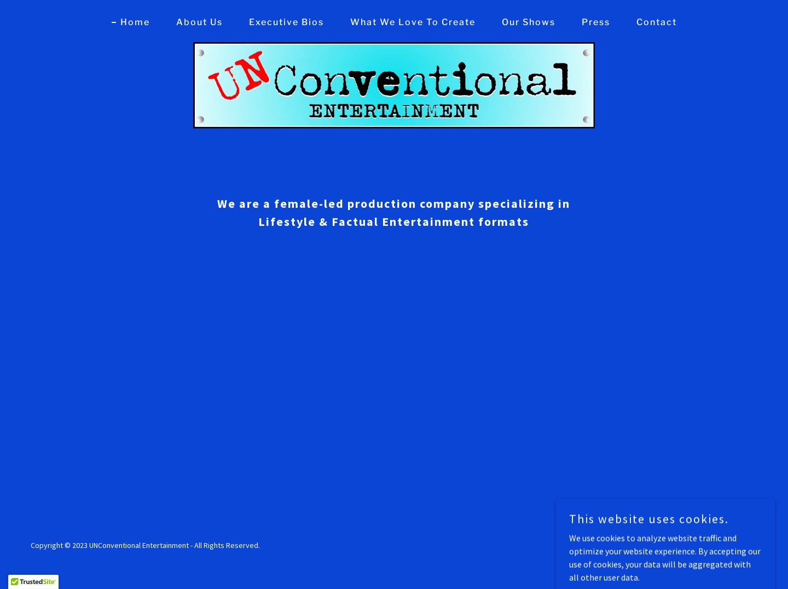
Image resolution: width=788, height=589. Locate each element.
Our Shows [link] (528, 22)
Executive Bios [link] (286, 22)
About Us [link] (199, 22)
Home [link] (135, 22)
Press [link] (596, 22)
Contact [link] (656, 22)
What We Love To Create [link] (413, 22)
